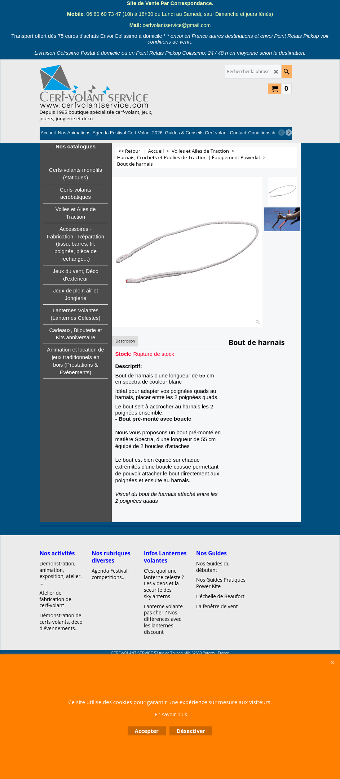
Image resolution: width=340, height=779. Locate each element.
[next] (289, 132)
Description (125, 341)
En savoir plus (171, 714)
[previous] (281, 132)
